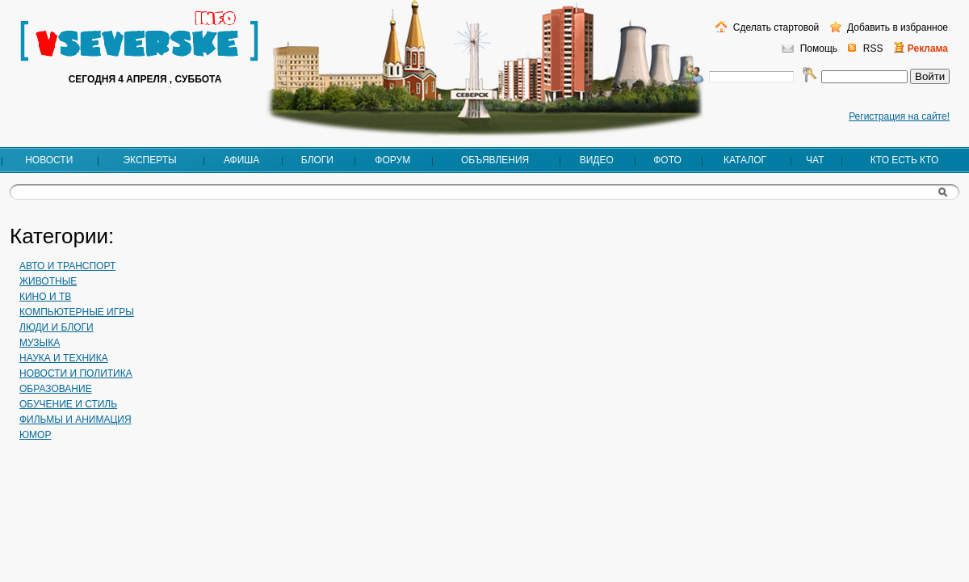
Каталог (745, 160)
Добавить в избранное (896, 27)
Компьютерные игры (76, 312)
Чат (815, 160)
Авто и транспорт (67, 266)
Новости (49, 160)
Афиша (241, 160)
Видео (597, 160)
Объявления (495, 160)
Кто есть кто (904, 160)
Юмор (35, 435)
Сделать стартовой (774, 27)
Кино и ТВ (45, 296)
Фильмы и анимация (75, 419)
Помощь (818, 48)
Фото (667, 160)
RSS (873, 48)
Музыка (39, 342)
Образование (55, 388)
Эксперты (149, 160)
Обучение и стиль (68, 404)
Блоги (317, 160)
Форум (392, 160)
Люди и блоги (56, 327)
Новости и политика (75, 373)
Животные (48, 281)
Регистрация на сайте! (899, 116)
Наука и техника (63, 358)
